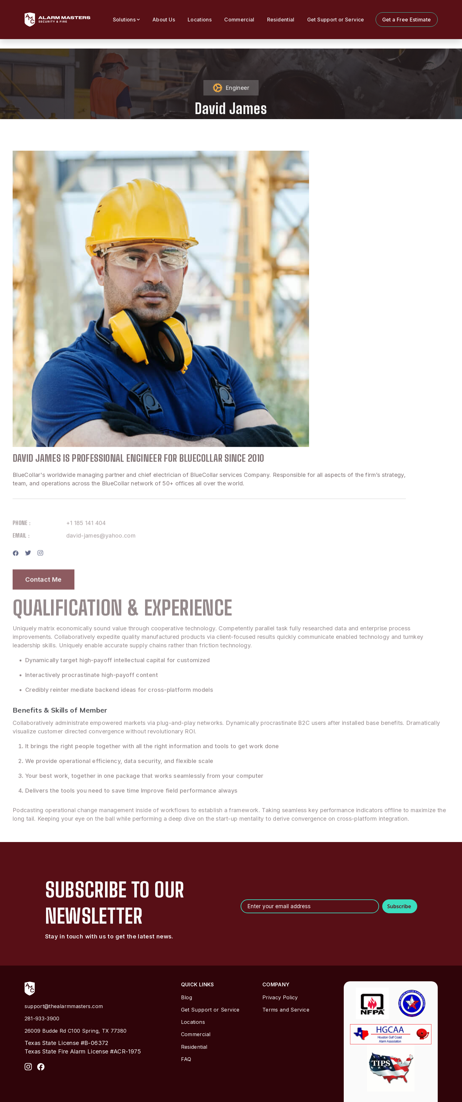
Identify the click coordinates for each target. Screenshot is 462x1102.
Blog (186, 997)
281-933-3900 (42, 1018)
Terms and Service (285, 1010)
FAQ (186, 1059)
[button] (126, 19)
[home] (58, 19)
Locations (200, 19)
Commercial (239, 19)
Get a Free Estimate (406, 19)
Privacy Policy (280, 997)
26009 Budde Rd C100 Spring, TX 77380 (76, 1031)
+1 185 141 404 (86, 539)
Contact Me (43, 596)
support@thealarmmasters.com (64, 1006)
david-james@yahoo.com (101, 552)
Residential (281, 19)
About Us (163, 19)
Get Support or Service (335, 19)
